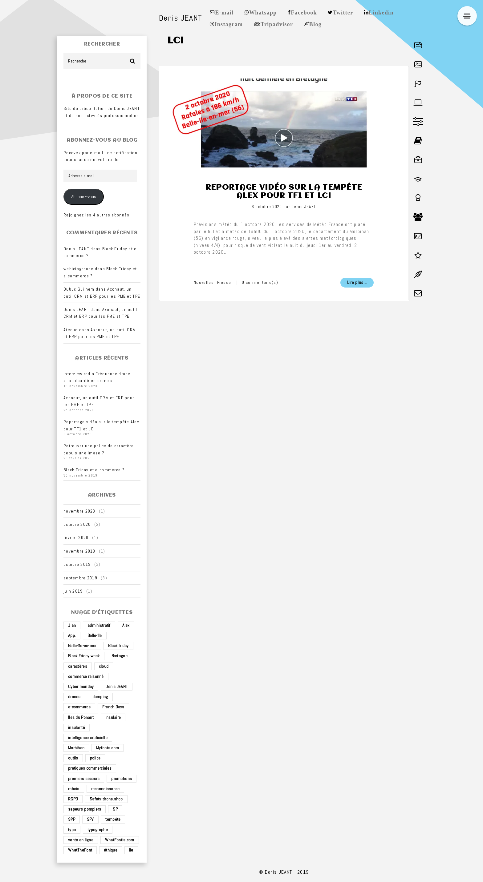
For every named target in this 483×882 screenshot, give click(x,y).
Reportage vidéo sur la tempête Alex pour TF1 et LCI (283, 191)
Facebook (304, 12)
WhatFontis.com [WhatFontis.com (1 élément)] (119, 840)
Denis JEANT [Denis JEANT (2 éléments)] (116, 686)
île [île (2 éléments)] (131, 850)
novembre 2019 (79, 551)
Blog (315, 23)
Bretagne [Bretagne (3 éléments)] (120, 655)
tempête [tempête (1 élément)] (112, 819)
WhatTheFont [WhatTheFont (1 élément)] (80, 850)
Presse (224, 282)
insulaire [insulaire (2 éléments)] (113, 717)
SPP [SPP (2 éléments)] (71, 819)
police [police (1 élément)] (95, 758)
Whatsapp (263, 12)
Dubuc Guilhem (79, 289)
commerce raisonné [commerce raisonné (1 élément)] (86, 676)
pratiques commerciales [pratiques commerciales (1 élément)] (90, 768)
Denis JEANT (303, 206)
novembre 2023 (79, 511)
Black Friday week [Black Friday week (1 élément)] (84, 655)
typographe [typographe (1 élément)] (97, 829)
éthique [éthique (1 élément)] (110, 850)
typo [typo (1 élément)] (72, 829)
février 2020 (75, 537)
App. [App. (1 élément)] (72, 635)
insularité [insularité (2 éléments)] (76, 727)
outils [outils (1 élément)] (73, 758)
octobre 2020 (77, 524)
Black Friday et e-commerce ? (94, 470)
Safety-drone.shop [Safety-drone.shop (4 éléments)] (106, 799)
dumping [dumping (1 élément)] (100, 696)
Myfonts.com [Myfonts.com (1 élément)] (107, 748)
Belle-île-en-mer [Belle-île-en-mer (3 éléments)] (82, 645)
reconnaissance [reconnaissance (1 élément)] (105, 788)
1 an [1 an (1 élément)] (72, 625)
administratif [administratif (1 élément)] (99, 625)
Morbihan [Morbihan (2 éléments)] (76, 748)
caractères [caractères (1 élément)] (77, 666)
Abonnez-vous (83, 197)
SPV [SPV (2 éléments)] (90, 819)
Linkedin (381, 12)
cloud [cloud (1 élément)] (103, 666)
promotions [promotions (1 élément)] (121, 778)
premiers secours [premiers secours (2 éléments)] (83, 778)
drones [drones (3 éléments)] (74, 696)
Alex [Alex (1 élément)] (126, 625)
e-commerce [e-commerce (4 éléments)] (79, 707)
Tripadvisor (277, 23)
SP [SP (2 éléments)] (115, 809)
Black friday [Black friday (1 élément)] (118, 645)
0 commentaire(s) (260, 282)
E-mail (224, 12)
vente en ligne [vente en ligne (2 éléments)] (80, 840)
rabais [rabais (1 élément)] (73, 788)
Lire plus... (357, 282)
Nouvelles (204, 282)
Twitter (343, 12)
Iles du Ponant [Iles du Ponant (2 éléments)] (81, 717)
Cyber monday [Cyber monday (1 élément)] (81, 686)
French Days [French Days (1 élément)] (113, 707)
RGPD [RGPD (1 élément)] (73, 799)
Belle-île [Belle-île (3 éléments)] (94, 635)
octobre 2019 (77, 564)
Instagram (228, 23)
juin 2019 (73, 591)
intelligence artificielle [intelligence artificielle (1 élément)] (88, 737)
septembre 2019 (80, 578)
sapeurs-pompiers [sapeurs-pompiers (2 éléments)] (84, 809)
